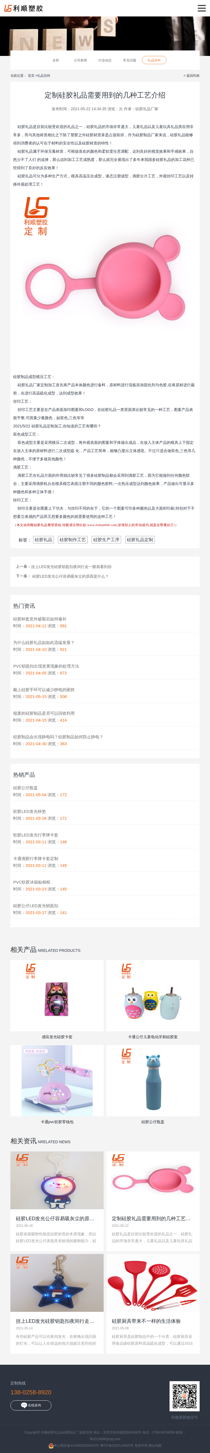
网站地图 (155, 1446)
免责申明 (141, 1446)
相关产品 (23, 949)
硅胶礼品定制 (140, 539)
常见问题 (129, 60)
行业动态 (105, 60)
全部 (55, 60)
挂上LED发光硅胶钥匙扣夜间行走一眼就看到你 (71, 566)
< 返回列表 (191, 76)
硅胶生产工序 (106, 539)
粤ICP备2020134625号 (117, 1446)
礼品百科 (154, 60)
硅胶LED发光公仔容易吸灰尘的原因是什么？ (70, 576)
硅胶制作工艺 (73, 539)
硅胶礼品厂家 (146, 109)
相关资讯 (23, 1141)
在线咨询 (31, 1405)
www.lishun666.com (102, 525)
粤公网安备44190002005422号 (73, 1446)
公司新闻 (80, 60)
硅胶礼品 (43, 539)
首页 (31, 76)
